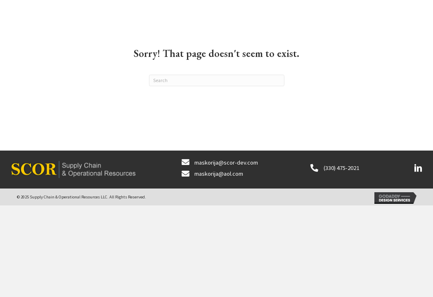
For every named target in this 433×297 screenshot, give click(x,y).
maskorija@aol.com (218, 173)
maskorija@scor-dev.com (226, 162)
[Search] (216, 80)
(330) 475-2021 (341, 168)
